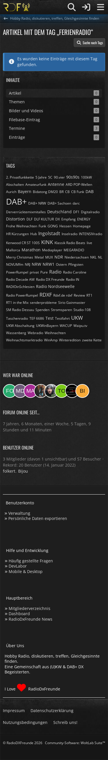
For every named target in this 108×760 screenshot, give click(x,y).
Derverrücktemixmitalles (26, 211)
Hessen (65, 226)
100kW (86, 177)
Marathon (31, 249)
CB (67, 191)
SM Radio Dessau (20, 309)
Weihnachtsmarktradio (24, 340)
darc (76, 203)
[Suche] (71, 7)
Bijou (23, 471)
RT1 (89, 295)
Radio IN (72, 279)
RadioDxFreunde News (30, 619)
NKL (93, 257)
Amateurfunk (35, 184)
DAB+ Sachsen (59, 203)
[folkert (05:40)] (10, 391)
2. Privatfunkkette (20, 177)
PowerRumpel (17, 272)
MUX (49, 257)
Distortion (15, 219)
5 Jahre (41, 177)
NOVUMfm (14, 264)
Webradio (35, 332)
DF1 (76, 211)
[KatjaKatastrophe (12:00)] (41, 391)
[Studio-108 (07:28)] (72, 391)
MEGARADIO (74, 250)
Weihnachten (55, 332)
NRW (36, 264)
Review (79, 295)
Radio (55, 272)
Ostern (61, 264)
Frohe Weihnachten (21, 226)
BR (61, 191)
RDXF (45, 294)
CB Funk (77, 191)
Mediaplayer (52, 250)
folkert (9, 471)
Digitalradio (90, 211)
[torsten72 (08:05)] (62, 391)
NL (100, 257)
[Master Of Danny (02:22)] (20, 391)
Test (50, 318)
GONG (53, 226)
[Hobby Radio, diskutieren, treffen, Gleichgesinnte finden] (16, 7)
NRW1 (48, 264)
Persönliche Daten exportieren (37, 518)
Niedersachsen (77, 257)
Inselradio (69, 233)
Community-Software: (75, 742)
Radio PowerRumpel (22, 295)
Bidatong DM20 (45, 191)
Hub (33, 233)
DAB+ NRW (37, 203)
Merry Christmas (19, 257)
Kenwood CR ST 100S (23, 242)
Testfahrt (62, 318)
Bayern (24, 191)
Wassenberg (16, 332)
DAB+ (16, 201)
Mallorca (13, 250)
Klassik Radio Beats (69, 242)
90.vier (59, 177)
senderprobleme (43, 302)
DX (57, 219)
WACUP (66, 325)
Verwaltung (19, 513)
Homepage (82, 226)
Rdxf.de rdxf (62, 295)
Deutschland (59, 211)
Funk (42, 226)
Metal (39, 257)
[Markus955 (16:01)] (30, 391)
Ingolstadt (49, 233)
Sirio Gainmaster (71, 302)
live (89, 242)
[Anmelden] (86, 7)
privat (34, 272)
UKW (77, 317)
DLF (29, 219)
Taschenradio (17, 318)
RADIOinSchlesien (20, 286)
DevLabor (18, 566)
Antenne (56, 184)
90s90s (72, 177)
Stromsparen (61, 309)
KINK (47, 242)
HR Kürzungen (17, 233)
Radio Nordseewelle (55, 286)
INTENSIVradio (90, 233)
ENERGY (83, 219)
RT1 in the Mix (17, 302)
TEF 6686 (36, 318)
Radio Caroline (74, 272)
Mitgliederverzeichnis (29, 608)
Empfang (68, 219)
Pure (44, 272)
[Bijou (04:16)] (82, 391)
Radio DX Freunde (50, 279)
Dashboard (19, 613)
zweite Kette (92, 340)
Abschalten (15, 184)
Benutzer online (18, 447)
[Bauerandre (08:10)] (51, 391)
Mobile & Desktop (26, 571)
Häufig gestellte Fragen (31, 561)
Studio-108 (82, 309)
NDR (58, 257)
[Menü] (100, 7)
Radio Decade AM (20, 279)
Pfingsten (75, 264)
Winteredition (70, 340)
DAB (90, 191)
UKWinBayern (47, 325)
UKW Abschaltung (20, 325)
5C (50, 177)
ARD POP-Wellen (79, 184)
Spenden (42, 309)
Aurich (11, 191)
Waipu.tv (80, 325)
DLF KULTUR (44, 219)
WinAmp (51, 340)
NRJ (27, 264)
